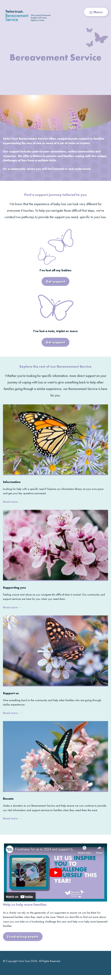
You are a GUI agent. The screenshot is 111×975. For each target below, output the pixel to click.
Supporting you (14, 587)
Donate (8, 799)
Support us (11, 693)
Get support (55, 281)
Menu (96, 12)
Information (12, 482)
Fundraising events (22, 936)
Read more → (12, 502)
